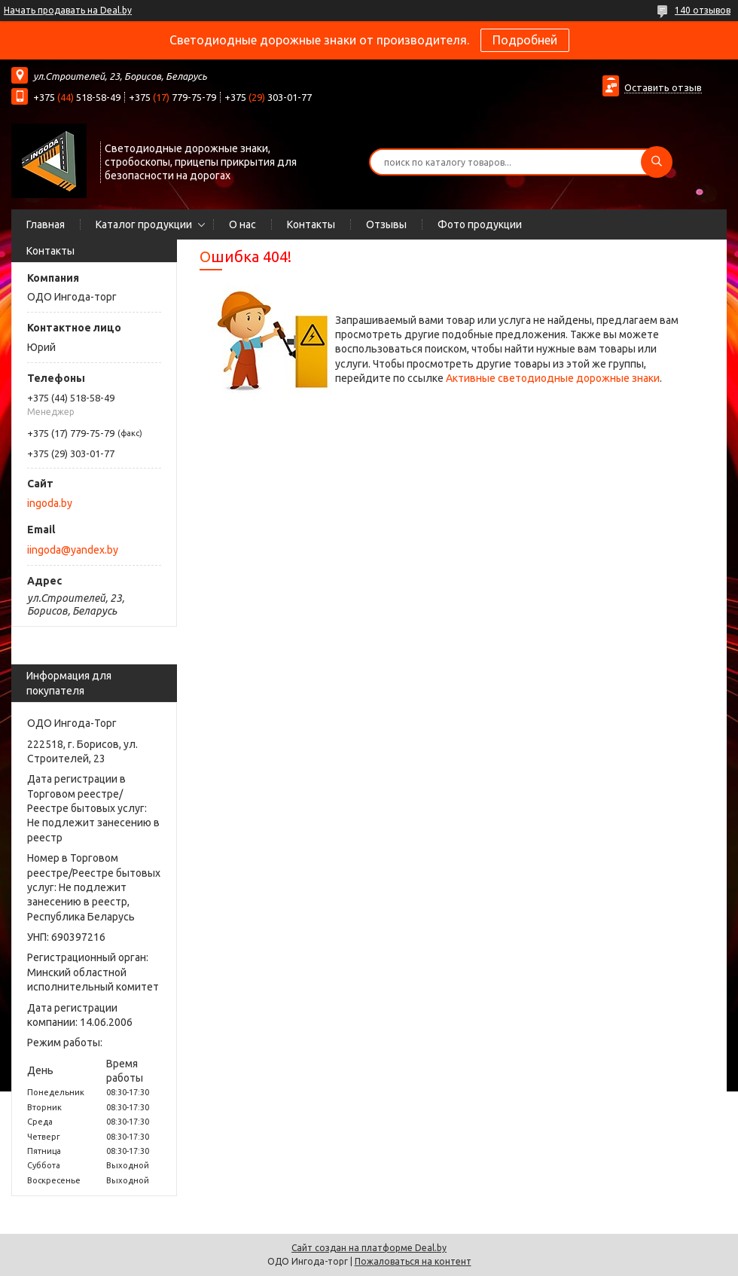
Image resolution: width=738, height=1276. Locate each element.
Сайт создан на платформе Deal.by (369, 1248)
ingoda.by (49, 503)
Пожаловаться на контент (413, 1261)
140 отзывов (702, 10)
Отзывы (386, 224)
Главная (45, 224)
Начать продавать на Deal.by (68, 10)
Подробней (525, 40)
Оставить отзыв (663, 87)
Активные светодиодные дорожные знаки (553, 378)
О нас (242, 224)
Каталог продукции (144, 224)
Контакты (311, 224)
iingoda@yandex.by (72, 550)
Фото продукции (480, 224)
